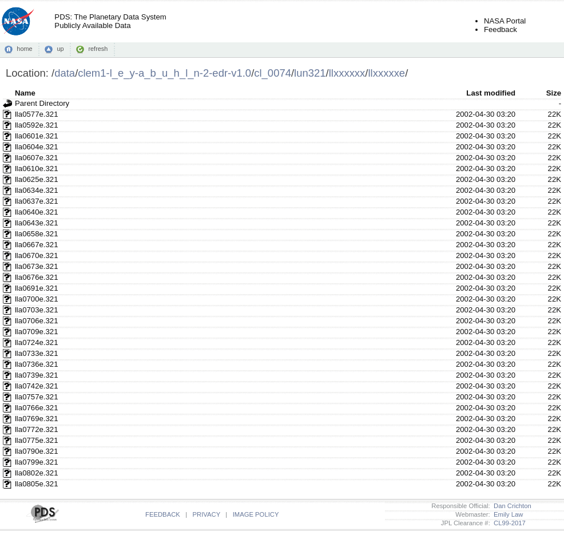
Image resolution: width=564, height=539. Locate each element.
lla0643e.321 (36, 223)
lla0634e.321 (36, 190)
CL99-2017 (508, 523)
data (64, 73)
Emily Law (506, 514)
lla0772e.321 (36, 429)
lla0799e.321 (36, 462)
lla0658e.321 (36, 233)
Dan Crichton (510, 505)
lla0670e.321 (36, 255)
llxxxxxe (386, 73)
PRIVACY (206, 514)
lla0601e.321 (36, 136)
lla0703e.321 (36, 310)
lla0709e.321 (36, 331)
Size (553, 93)
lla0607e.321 (36, 157)
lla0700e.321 (36, 299)
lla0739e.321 (36, 375)
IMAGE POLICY (256, 514)
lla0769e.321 (36, 418)
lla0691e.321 (36, 288)
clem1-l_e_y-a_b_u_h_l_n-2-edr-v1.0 (164, 73)
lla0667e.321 (36, 244)
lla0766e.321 (36, 407)
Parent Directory (42, 103)
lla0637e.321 (36, 201)
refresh (98, 48)
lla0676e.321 (36, 277)
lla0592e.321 (36, 125)
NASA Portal (505, 21)
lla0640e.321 (36, 212)
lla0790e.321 (36, 451)
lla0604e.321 (36, 146)
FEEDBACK (162, 514)
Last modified (490, 93)
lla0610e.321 (36, 168)
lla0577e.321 (36, 114)
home (24, 48)
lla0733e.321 (36, 353)
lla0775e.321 (36, 440)
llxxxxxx (347, 73)
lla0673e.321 (36, 266)
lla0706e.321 (36, 320)
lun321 (309, 73)
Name (25, 93)
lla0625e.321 (36, 179)
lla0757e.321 (36, 397)
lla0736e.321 (36, 364)
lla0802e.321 (36, 473)
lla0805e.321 (36, 483)
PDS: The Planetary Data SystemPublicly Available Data (110, 21)
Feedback (500, 29)
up (60, 48)
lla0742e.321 (36, 386)
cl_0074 (272, 73)
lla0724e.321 (36, 342)
